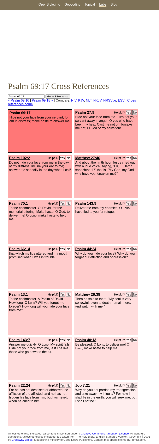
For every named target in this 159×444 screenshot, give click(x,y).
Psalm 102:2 (19, 158)
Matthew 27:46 (87, 158)
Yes (128, 112)
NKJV (97, 100)
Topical (90, 4)
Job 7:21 (82, 385)
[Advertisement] (79, 46)
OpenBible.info (49, 4)
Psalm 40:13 (85, 340)
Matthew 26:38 (87, 294)
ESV (121, 100)
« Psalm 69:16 (18, 100)
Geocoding (72, 4)
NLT (89, 100)
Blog (114, 4)
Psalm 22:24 (19, 385)
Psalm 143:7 (19, 340)
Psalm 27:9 (84, 112)
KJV (81, 100)
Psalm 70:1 (18, 203)
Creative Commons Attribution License (105, 433)
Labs (102, 4)
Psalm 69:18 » (42, 100)
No (135, 112)
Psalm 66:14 (19, 249)
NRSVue (109, 100)
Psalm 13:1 (18, 294)
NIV (73, 100)
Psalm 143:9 (85, 203)
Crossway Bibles (22, 439)
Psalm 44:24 (85, 249)
